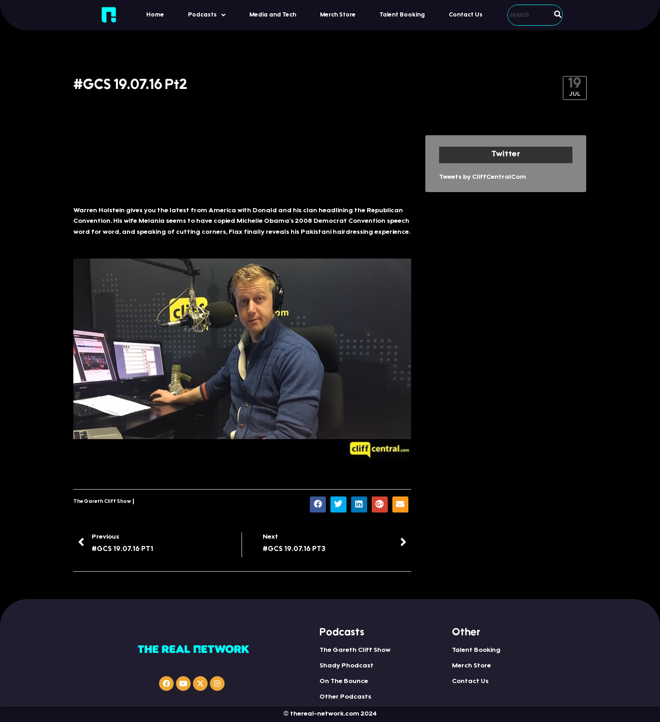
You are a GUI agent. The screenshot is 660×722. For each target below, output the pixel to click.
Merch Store (338, 15)
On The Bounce (343, 681)
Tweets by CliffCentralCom (482, 177)
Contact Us (466, 15)
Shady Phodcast (346, 666)
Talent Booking (402, 15)
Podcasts (207, 15)
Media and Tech (272, 15)
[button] (206, 15)
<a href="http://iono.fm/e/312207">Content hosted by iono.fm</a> (242, 166)
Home (155, 15)
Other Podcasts (345, 697)
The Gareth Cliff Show (102, 501)
